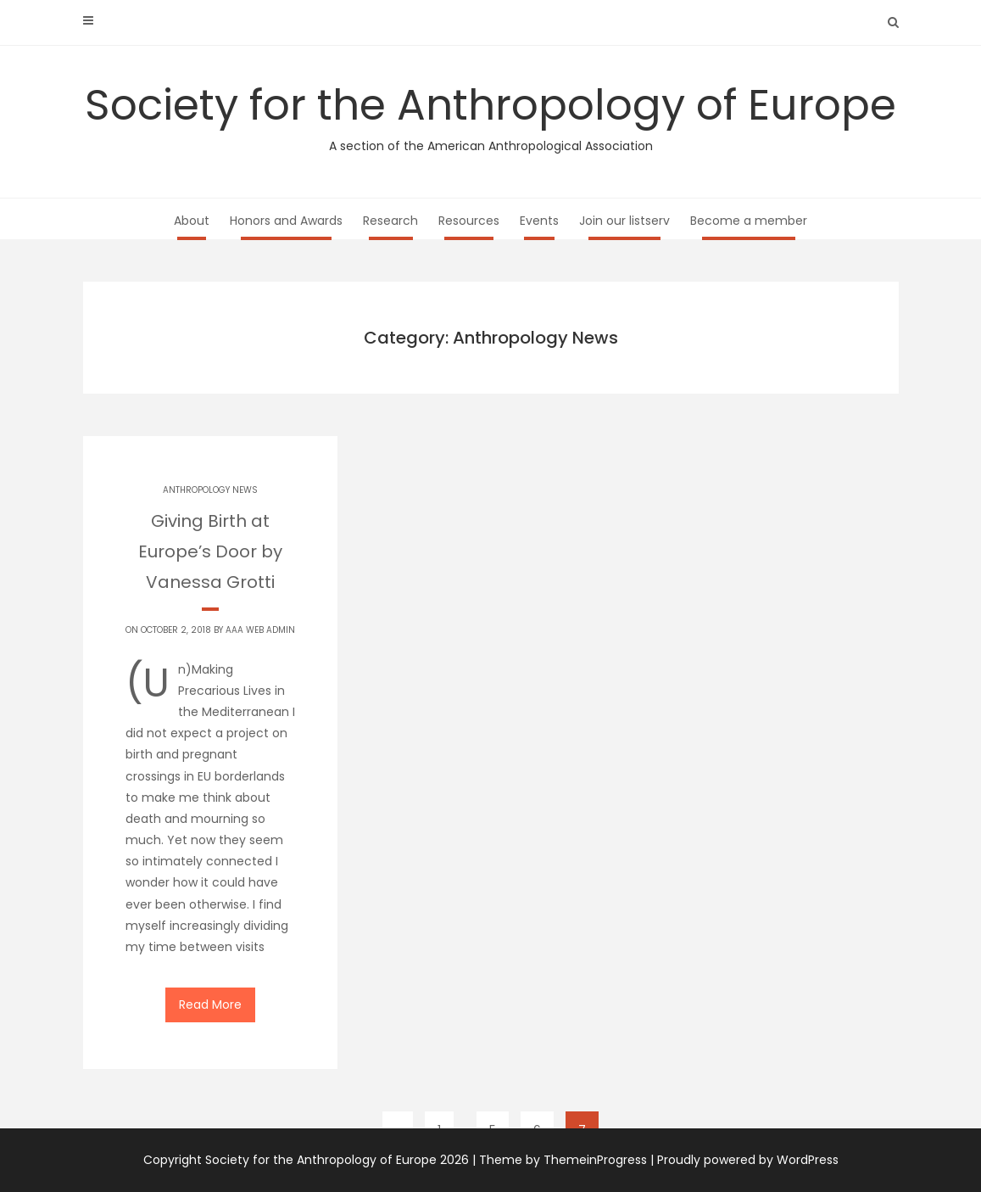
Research (390, 220)
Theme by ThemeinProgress (563, 1159)
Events (539, 220)
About (191, 220)
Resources (468, 220)
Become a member (748, 220)
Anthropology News (210, 490)
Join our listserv (624, 220)
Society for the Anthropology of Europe (491, 115)
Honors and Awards (286, 220)
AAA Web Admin (260, 630)
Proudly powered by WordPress (748, 1159)
